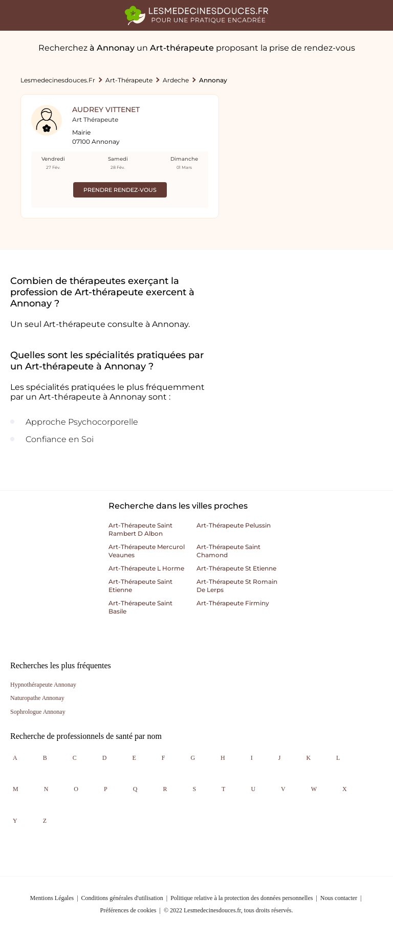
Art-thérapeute (128, 80)
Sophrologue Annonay (38, 711)
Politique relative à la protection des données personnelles (241, 898)
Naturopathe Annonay (37, 698)
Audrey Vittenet (106, 109)
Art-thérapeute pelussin (233, 525)
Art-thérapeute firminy (232, 603)
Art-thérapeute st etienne (236, 568)
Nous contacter (338, 898)
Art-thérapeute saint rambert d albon (140, 529)
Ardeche (176, 80)
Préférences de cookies (128, 910)
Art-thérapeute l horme (146, 568)
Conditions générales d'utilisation (122, 898)
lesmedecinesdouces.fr (57, 80)
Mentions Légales (52, 898)
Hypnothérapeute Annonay (43, 684)
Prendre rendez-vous (120, 189)
